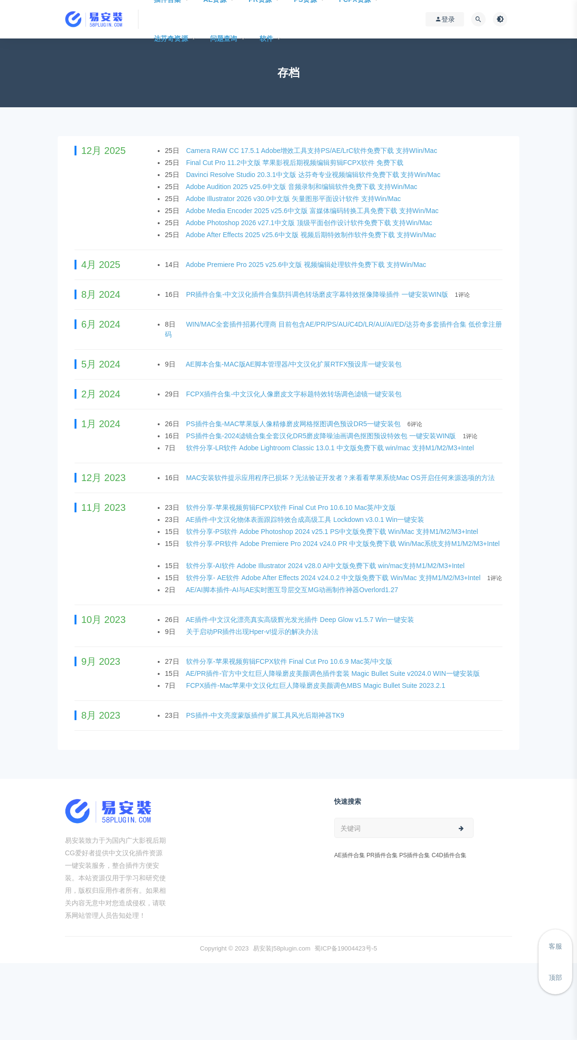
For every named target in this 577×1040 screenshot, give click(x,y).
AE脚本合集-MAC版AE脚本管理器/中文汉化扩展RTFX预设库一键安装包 (294, 364)
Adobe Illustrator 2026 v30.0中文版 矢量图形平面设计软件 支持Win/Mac (294, 199)
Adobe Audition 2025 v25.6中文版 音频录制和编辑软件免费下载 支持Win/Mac (302, 186)
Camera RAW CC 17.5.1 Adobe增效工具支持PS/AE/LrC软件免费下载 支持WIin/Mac (312, 150)
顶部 (555, 977)
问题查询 (224, 38)
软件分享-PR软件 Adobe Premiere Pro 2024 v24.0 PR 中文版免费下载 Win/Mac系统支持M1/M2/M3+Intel (343, 543)
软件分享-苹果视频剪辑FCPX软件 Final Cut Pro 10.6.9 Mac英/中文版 (290, 661)
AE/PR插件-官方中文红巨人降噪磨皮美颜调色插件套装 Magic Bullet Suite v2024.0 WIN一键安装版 (333, 673)
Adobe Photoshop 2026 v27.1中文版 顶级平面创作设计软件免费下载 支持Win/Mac (310, 223)
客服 (555, 946)
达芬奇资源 (171, 38)
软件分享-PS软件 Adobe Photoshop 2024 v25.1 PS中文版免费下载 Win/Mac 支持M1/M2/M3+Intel (333, 531)
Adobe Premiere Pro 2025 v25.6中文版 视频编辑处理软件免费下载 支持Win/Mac (307, 264)
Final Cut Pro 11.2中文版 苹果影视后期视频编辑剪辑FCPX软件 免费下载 (295, 162)
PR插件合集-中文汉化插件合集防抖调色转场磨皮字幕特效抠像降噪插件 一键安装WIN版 (318, 294)
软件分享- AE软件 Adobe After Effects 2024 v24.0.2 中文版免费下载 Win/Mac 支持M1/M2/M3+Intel (334, 578)
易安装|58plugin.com (282, 948)
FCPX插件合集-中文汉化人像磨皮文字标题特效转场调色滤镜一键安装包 (294, 394)
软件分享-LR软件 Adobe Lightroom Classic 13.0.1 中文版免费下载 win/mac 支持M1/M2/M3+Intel (331, 448)
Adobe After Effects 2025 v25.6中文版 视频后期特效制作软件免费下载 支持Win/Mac (312, 235)
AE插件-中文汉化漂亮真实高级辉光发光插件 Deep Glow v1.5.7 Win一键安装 (300, 619)
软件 (266, 38)
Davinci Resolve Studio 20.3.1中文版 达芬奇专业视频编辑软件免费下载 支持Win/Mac (314, 174)
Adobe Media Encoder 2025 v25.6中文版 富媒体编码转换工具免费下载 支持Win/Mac (313, 211)
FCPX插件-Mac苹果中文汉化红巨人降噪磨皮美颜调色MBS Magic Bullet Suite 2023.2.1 (316, 685)
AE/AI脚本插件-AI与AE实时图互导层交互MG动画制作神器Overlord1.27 (293, 590)
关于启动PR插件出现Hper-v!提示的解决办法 (253, 631)
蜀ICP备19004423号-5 (345, 948)
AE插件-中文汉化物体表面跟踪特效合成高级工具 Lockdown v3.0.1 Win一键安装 (306, 519)
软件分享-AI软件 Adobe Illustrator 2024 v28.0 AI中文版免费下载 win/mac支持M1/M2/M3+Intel (326, 566)
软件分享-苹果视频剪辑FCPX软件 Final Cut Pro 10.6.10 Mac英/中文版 (292, 507)
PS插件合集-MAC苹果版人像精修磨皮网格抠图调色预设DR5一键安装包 (294, 424)
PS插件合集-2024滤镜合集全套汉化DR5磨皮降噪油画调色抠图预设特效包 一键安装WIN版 (322, 436)
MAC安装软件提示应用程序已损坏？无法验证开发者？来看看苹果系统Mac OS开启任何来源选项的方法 (341, 478)
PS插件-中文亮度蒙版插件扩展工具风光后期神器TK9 (266, 715)
